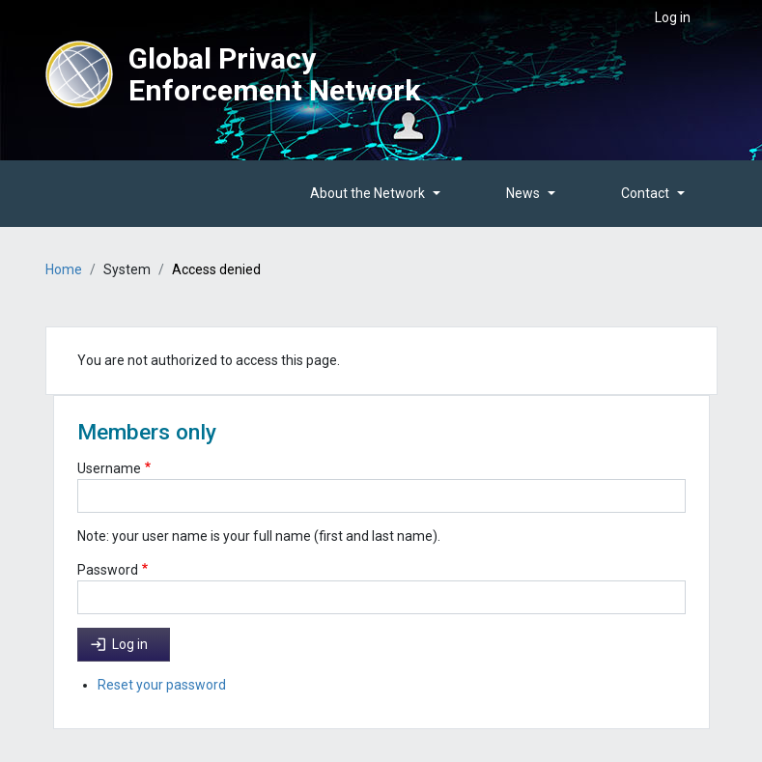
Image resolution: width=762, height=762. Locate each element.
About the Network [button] (367, 193)
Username (109, 468)
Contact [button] (645, 193)
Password (107, 570)
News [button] (523, 193)
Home (63, 269)
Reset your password (162, 684)
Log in (673, 17)
